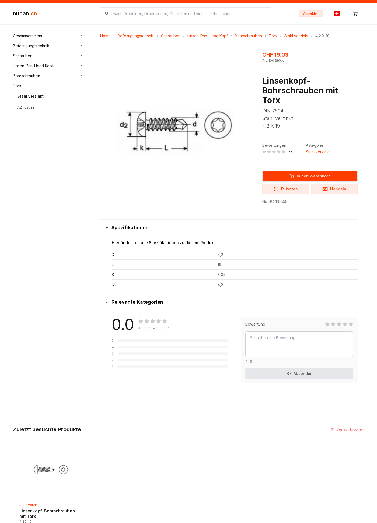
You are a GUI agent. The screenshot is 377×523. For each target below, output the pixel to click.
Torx (273, 35)
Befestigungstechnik (136, 35)
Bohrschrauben (248, 35)
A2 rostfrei (26, 107)
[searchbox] (189, 14)
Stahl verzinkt (30, 96)
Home (105, 35)
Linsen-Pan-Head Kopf (207, 35)
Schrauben (170, 35)
